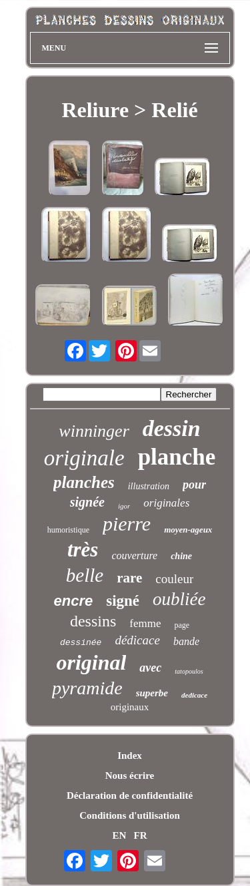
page (181, 625)
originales (166, 503)
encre (73, 600)
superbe (152, 693)
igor (124, 506)
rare (129, 578)
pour (194, 484)
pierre (127, 524)
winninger (94, 431)
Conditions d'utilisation (129, 815)
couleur (174, 579)
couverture (134, 555)
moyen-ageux (188, 530)
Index (129, 755)
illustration (148, 486)
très (83, 549)
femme (145, 623)
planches (84, 482)
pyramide (87, 688)
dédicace (137, 640)
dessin (172, 428)
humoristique (68, 530)
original (91, 662)
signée (87, 502)
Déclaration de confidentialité (130, 795)
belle (84, 575)
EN (119, 835)
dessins (93, 621)
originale (84, 458)
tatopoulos (189, 671)
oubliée (179, 599)
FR (140, 835)
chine (181, 556)
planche (177, 457)
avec (150, 667)
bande (186, 641)
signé (122, 600)
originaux (130, 707)
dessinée (80, 643)
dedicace (194, 695)
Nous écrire (129, 775)
